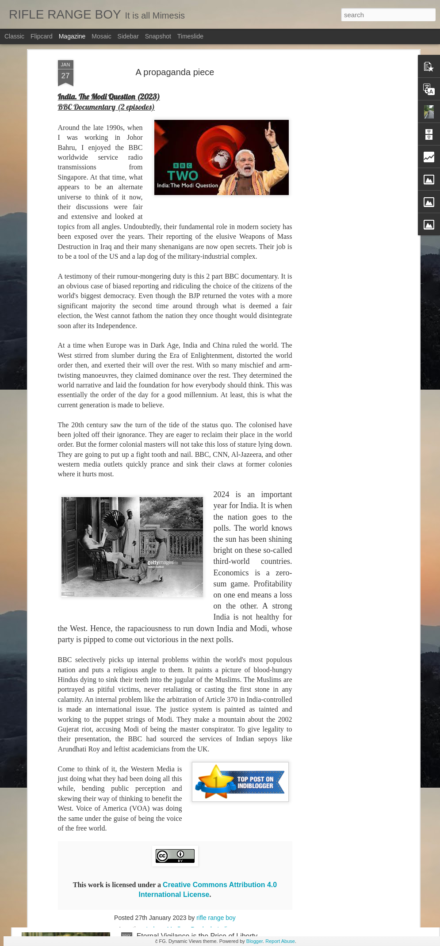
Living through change (171, 835)
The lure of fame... (165, 635)
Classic (14, 36)
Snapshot (158, 36)
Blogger (254, 941)
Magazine (72, 36)
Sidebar (128, 36)
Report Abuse (280, 941)
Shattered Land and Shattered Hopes (195, 735)
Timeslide (190, 36)
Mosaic (101, 36)
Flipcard (42, 36)
